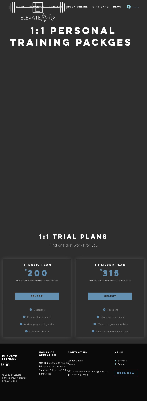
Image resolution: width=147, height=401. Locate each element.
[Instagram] (3, 364)
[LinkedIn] (8, 364)
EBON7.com (11, 380)
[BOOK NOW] (126, 373)
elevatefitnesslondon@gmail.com (92, 371)
